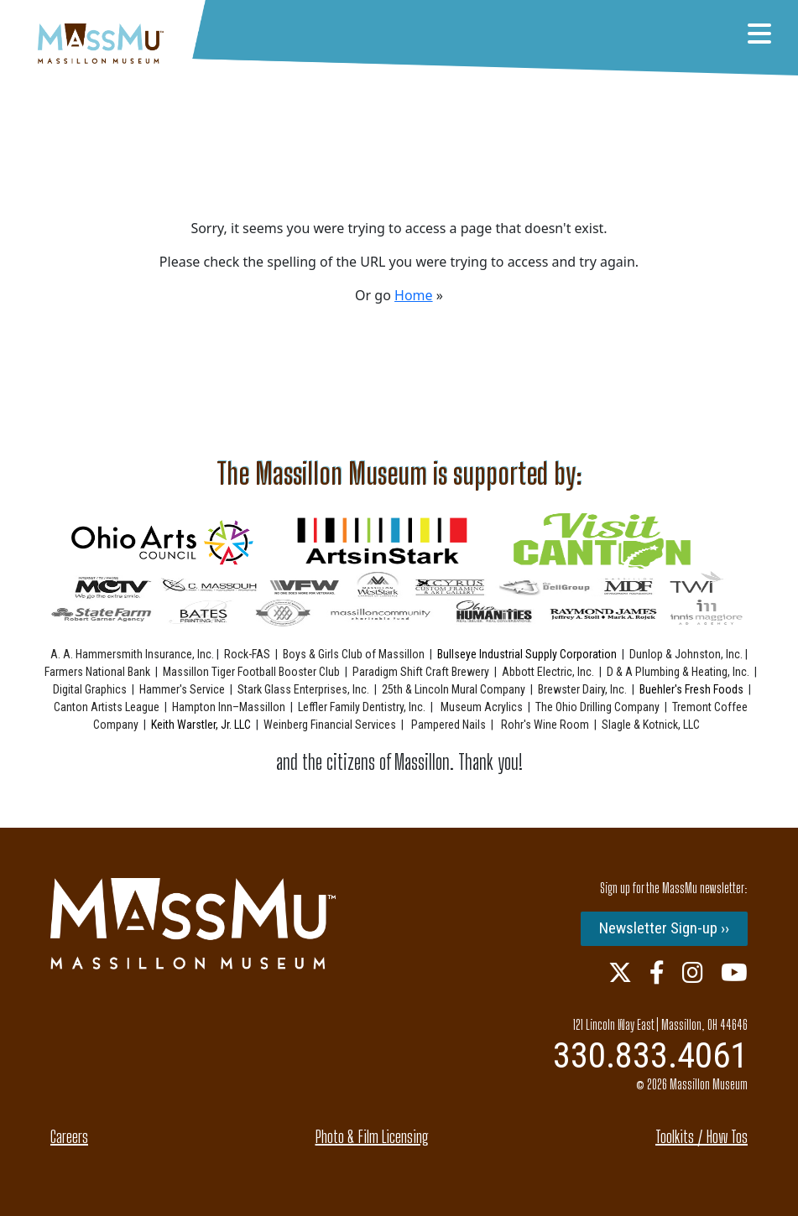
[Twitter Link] (620, 972)
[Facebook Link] (657, 972)
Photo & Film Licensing (372, 1136)
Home (413, 295)
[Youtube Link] (734, 972)
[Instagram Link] (692, 972)
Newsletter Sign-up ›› (664, 928)
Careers (69, 1136)
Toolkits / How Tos (701, 1136)
